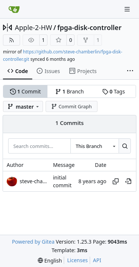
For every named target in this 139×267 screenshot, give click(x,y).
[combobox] (94, 145)
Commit (25, 91)
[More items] (130, 71)
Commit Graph (71, 106)
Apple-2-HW (33, 27)
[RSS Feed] (11, 40)
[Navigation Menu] (127, 9)
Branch (69, 91)
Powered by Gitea (33, 241)
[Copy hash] (115, 181)
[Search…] (125, 145)
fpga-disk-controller (89, 27)
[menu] (50, 260)
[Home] (14, 9)
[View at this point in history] (128, 181)
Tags (113, 91)
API (97, 260)
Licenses (77, 260)
